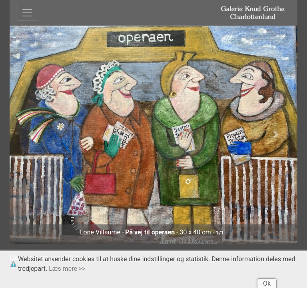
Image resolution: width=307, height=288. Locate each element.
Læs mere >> (67, 268)
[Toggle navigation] (27, 13)
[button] (31, 135)
